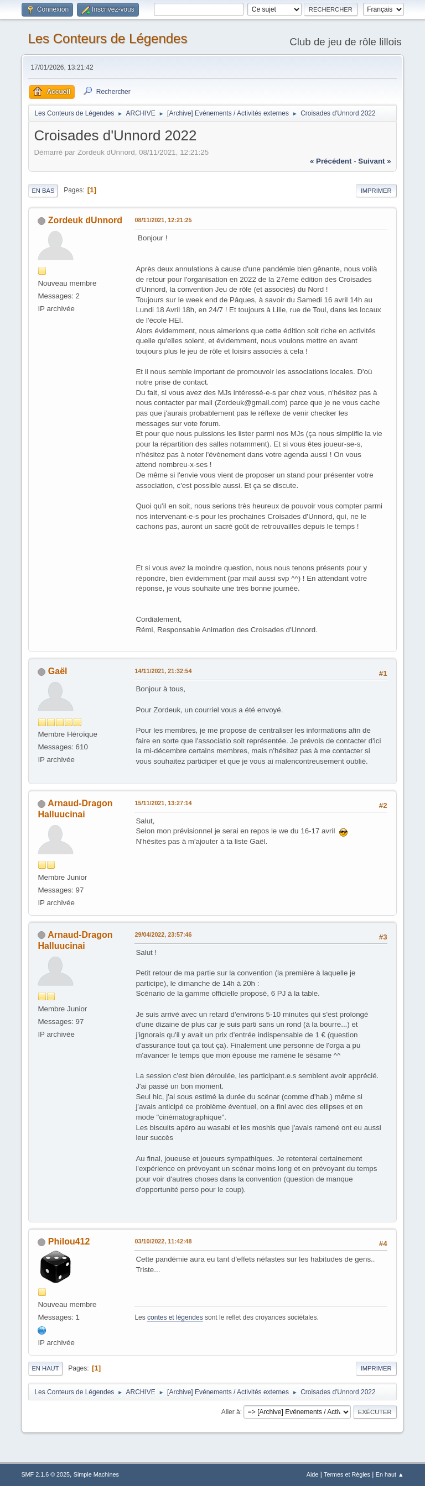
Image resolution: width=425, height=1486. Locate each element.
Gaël (58, 671)
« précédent (331, 161)
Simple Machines (96, 1474)
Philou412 (69, 1241)
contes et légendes (175, 1317)
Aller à (230, 1412)
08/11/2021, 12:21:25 (162, 220)
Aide (313, 1474)
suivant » (374, 161)
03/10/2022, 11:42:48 (162, 1241)
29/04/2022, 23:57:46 (162, 934)
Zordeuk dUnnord (85, 220)
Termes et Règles (347, 1474)
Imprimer (376, 190)
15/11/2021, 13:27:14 (162, 803)
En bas (43, 190)
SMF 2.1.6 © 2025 (45, 1474)
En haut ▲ (390, 1474)
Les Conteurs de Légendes (107, 38)
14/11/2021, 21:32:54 (162, 671)
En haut (45, 1368)
